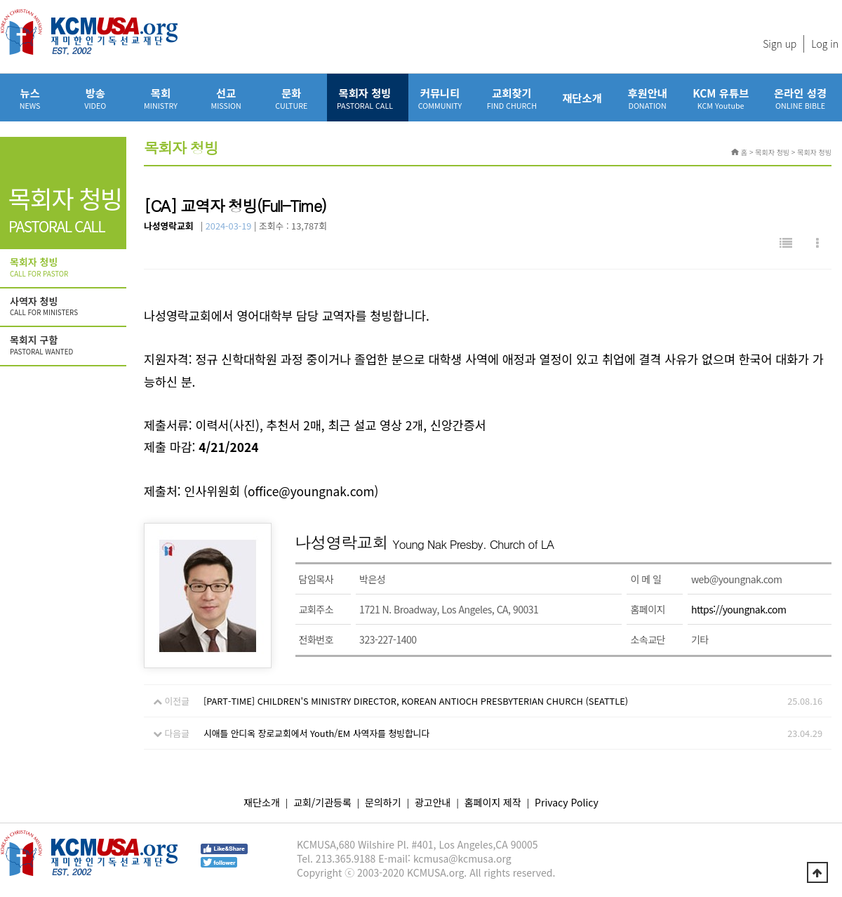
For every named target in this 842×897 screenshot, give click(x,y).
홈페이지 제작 (493, 802)
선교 (226, 98)
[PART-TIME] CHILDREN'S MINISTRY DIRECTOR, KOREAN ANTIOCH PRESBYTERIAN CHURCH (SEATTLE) (415, 700)
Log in (824, 43)
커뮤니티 (440, 98)
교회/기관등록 (322, 802)
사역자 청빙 (64, 306)
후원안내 (647, 98)
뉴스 (29, 98)
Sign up (779, 43)
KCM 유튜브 (720, 98)
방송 (95, 98)
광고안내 (433, 802)
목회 (160, 98)
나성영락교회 (169, 225)
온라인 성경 (800, 98)
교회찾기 (512, 98)
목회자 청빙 (364, 98)
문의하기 (383, 802)
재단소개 (582, 97)
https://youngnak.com (739, 609)
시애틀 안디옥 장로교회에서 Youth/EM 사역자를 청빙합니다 (316, 733)
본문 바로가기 (0, 0)
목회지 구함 (64, 345)
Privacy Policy (567, 802)
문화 (291, 98)
